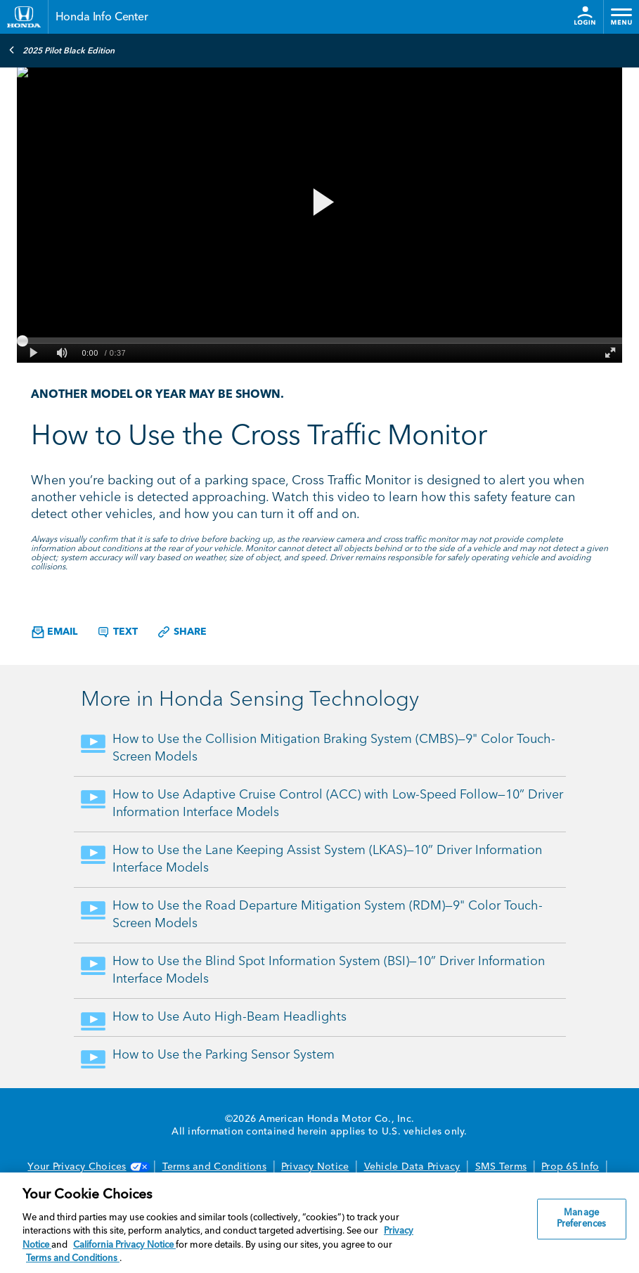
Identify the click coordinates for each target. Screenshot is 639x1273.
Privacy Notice (315, 1167)
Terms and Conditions (214, 1167)
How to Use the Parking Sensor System (223, 1055)
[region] (319, 1222)
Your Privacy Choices (87, 1167)
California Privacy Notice (124, 1245)
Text (117, 632)
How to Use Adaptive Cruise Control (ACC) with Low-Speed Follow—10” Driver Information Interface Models (337, 804)
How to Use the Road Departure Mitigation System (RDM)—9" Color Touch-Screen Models (327, 915)
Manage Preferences (581, 1219)
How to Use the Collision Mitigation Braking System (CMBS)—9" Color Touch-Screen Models (333, 748)
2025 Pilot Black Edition (61, 50)
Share (182, 632)
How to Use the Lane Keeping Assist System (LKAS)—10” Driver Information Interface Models (327, 859)
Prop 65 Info (570, 1167)
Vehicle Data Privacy (412, 1167)
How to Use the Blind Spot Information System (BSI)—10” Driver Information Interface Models (328, 970)
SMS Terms (501, 1167)
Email (54, 632)
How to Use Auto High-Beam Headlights (229, 1017)
